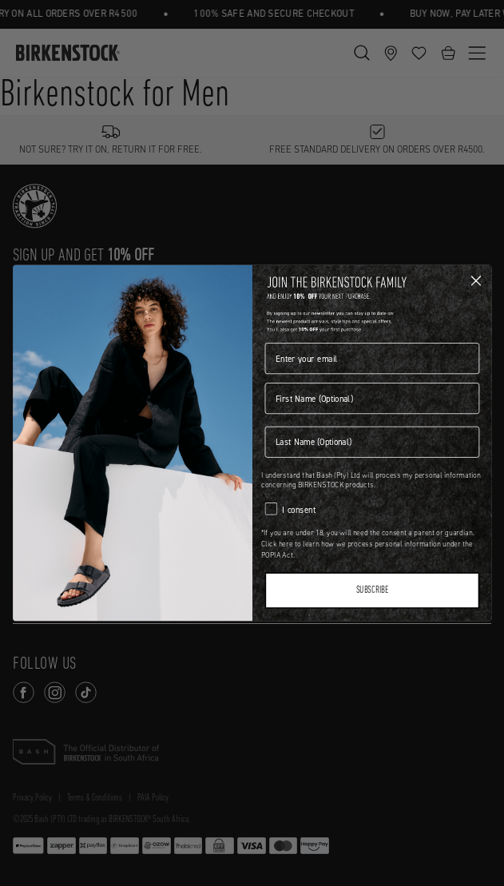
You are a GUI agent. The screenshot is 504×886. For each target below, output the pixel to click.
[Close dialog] (475, 281)
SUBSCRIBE (371, 590)
